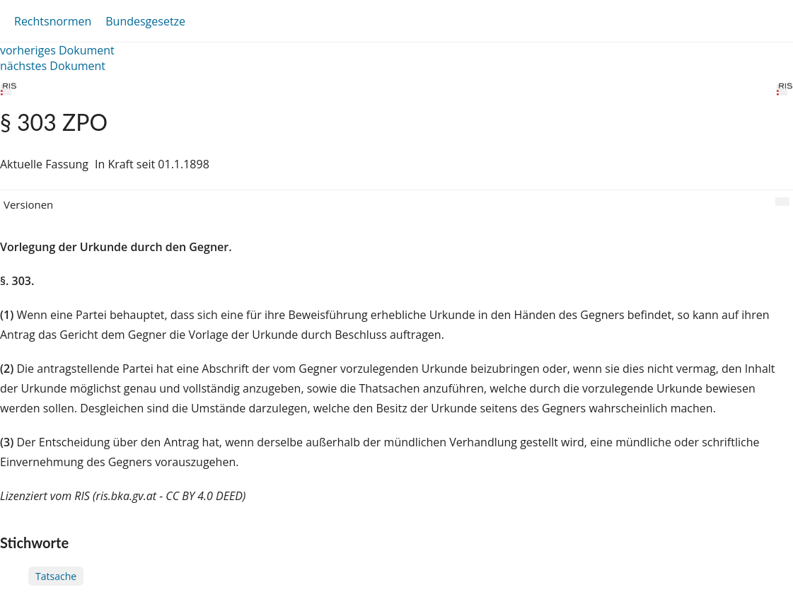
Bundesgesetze (145, 21)
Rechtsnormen (52, 21)
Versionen (28, 204)
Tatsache (55, 576)
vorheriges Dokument (57, 50)
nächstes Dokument (52, 66)
